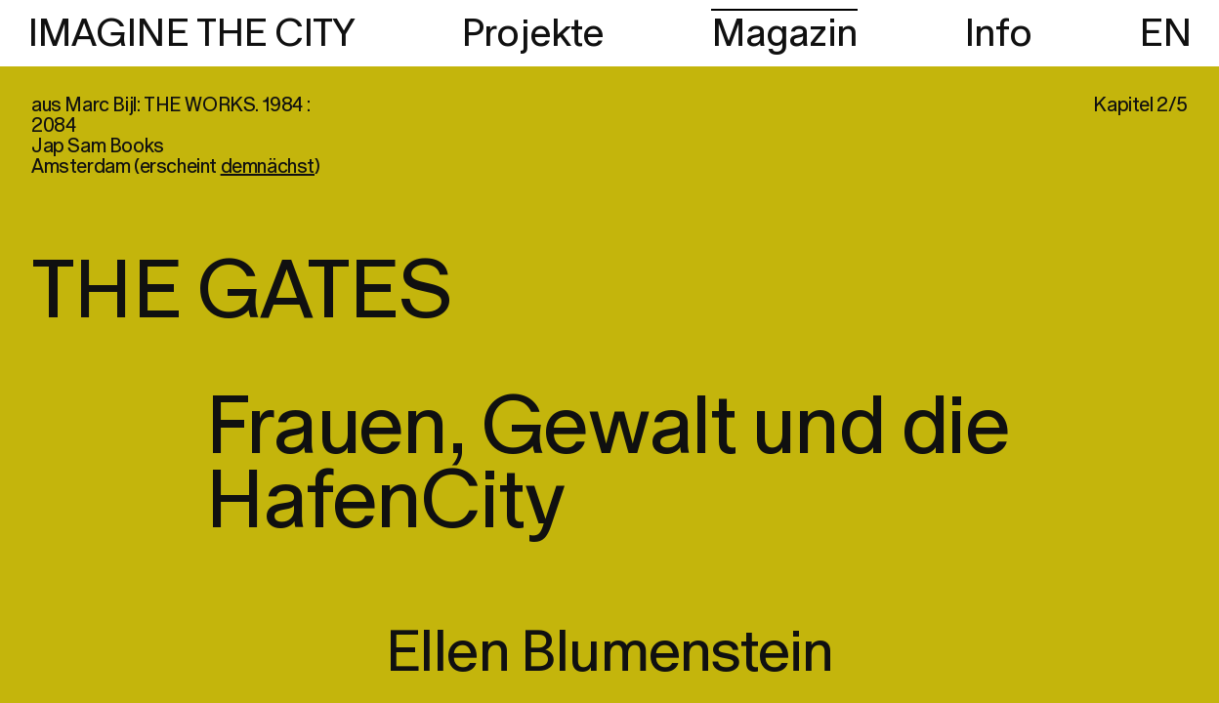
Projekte (533, 34)
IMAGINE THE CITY (191, 34)
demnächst (268, 167)
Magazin (784, 34)
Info (998, 34)
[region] (609, 351)
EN (1165, 34)
